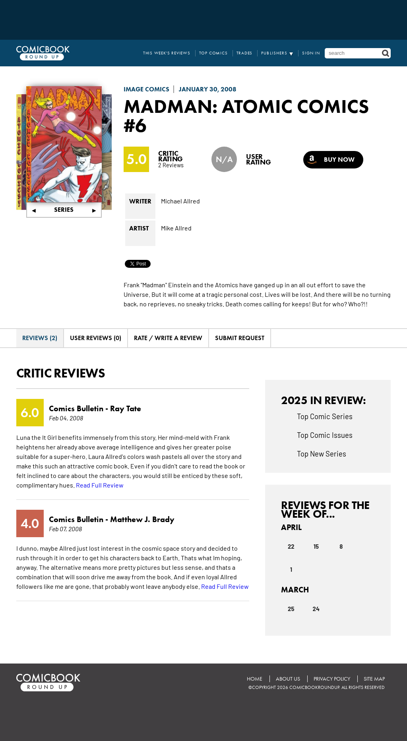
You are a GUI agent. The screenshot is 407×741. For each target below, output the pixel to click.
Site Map (374, 678)
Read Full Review (100, 485)
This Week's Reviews (166, 53)
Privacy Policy (332, 678)
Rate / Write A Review (168, 338)
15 (316, 546)
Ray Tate (125, 408)
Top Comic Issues (325, 434)
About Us (288, 678)
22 (291, 546)
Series (64, 209)
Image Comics (146, 89)
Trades (244, 53)
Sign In (311, 53)
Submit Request (239, 338)
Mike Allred (176, 228)
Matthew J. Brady (142, 519)
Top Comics (213, 53)
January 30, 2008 (207, 89)
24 (316, 608)
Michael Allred (180, 201)
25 (291, 608)
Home (254, 678)
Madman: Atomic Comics (246, 106)
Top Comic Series (325, 416)
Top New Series (321, 453)
